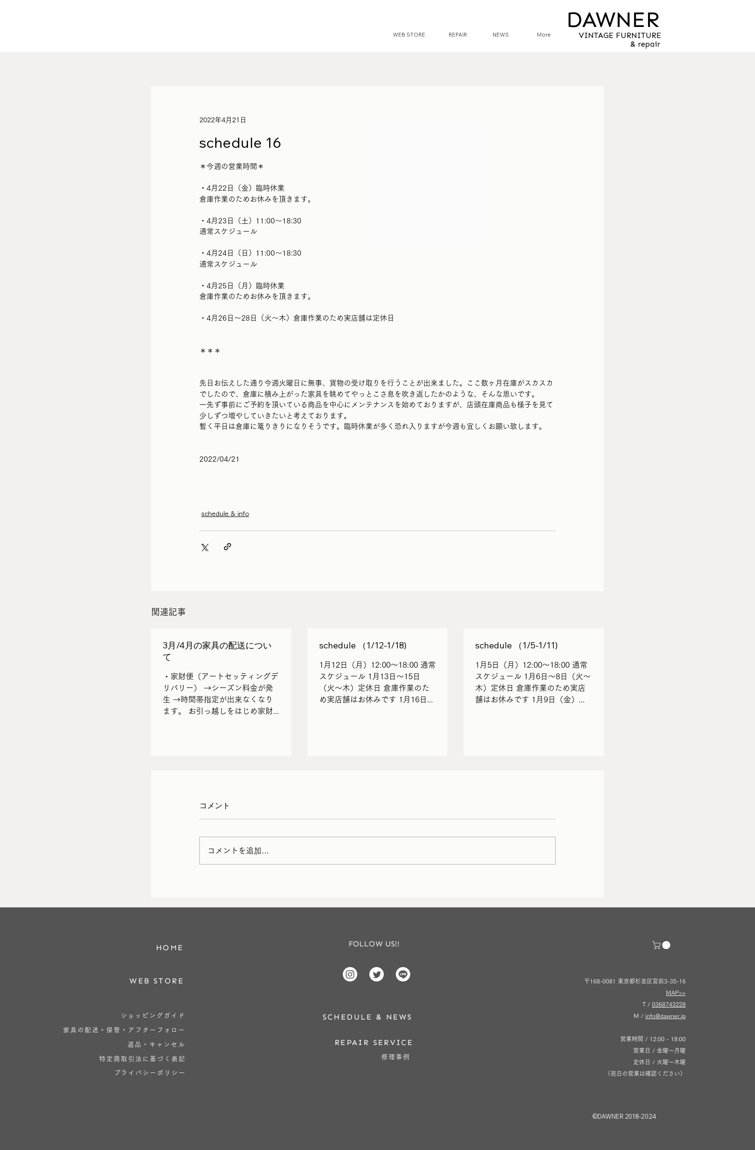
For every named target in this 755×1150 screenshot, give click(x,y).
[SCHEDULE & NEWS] (368, 1016)
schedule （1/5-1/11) (516, 645)
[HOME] (170, 947)
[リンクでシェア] (227, 546)
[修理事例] (396, 1057)
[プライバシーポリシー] (150, 1073)
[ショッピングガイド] (153, 1015)
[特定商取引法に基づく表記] (142, 1059)
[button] (662, 945)
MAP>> (676, 992)
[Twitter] (376, 974)
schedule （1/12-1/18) (362, 645)
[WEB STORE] (157, 980)
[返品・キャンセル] (157, 1044)
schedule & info (225, 513)
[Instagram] (350, 974)
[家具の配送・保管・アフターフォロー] (124, 1030)
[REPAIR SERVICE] (374, 1042)
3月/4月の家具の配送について (217, 651)
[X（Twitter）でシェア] (203, 546)
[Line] (403, 974)
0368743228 (669, 1004)
